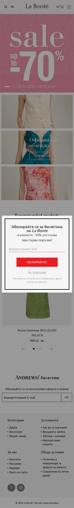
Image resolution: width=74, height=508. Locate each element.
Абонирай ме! (37, 262)
